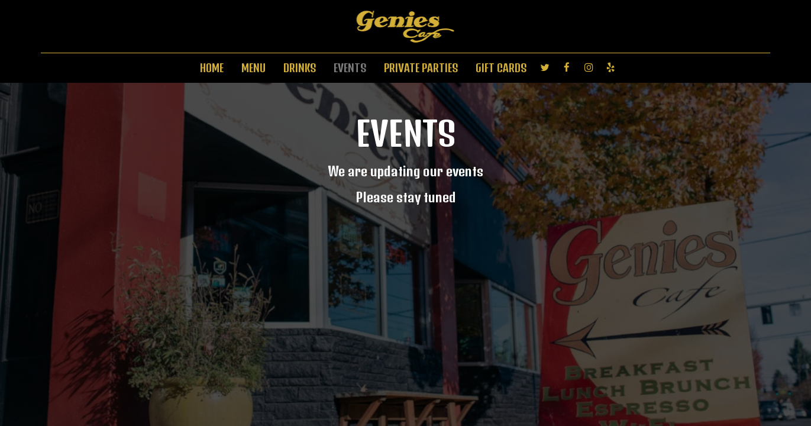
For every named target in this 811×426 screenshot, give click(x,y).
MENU (253, 68)
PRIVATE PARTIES (421, 68)
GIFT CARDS (501, 68)
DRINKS (299, 68)
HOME (212, 68)
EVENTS (350, 68)
